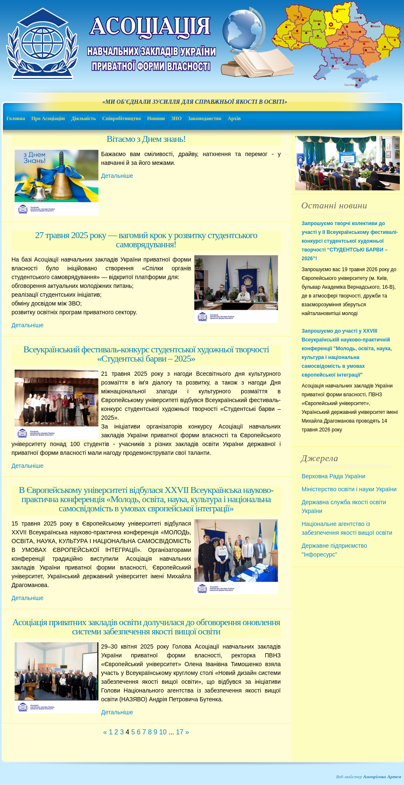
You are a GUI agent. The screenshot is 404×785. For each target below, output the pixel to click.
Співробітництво (121, 118)
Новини (156, 118)
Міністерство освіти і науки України (349, 489)
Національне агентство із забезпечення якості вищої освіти (347, 528)
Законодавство (204, 118)
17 (179, 732)
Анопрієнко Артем (382, 776)
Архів (234, 118)
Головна (16, 118)
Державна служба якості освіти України (344, 506)
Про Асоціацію (48, 118)
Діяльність (83, 118)
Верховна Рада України (333, 476)
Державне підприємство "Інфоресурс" (334, 550)
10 (163, 732)
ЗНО (176, 118)
